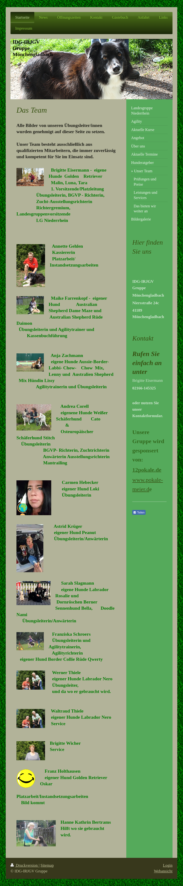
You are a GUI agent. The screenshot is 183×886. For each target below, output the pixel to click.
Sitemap (47, 865)
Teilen (138, 512)
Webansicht (163, 871)
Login (168, 865)
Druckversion (24, 865)
